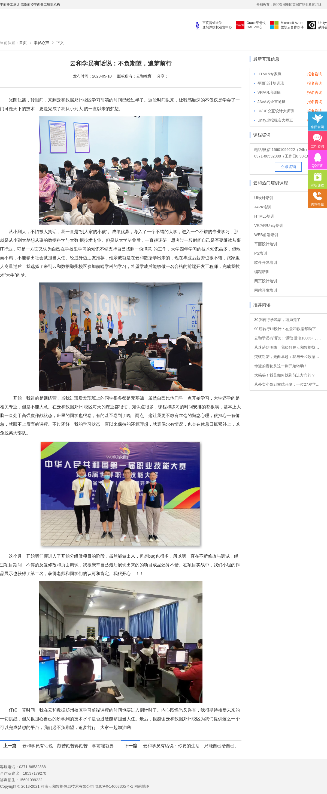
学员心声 (41, 43)
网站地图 (142, 786)
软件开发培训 (265, 262)
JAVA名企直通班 (272, 102)
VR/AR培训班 (269, 92)
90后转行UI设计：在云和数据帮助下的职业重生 (288, 329)
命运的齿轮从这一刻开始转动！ (281, 366)
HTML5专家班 (269, 74)
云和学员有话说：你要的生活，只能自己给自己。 (191, 745)
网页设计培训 (265, 281)
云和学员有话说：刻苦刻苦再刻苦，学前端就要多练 (71, 745)
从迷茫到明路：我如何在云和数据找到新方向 (288, 347)
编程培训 (262, 272)
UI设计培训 (263, 198)
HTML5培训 (264, 216)
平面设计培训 (265, 244)
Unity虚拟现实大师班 (275, 120)
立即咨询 (288, 167)
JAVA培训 (262, 207)
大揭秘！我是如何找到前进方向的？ (284, 375)
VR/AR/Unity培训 (268, 225)
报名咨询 (314, 74)
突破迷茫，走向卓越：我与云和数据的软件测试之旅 (288, 356)
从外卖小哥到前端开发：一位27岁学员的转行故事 (288, 384)
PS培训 (260, 253)
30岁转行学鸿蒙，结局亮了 (277, 319)
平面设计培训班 (271, 83)
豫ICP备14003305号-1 (114, 786)
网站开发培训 (265, 290)
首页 (23, 43)
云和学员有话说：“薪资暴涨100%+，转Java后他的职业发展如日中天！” (288, 338)
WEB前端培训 (266, 235)
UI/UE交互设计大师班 (276, 111)
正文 (60, 43)
